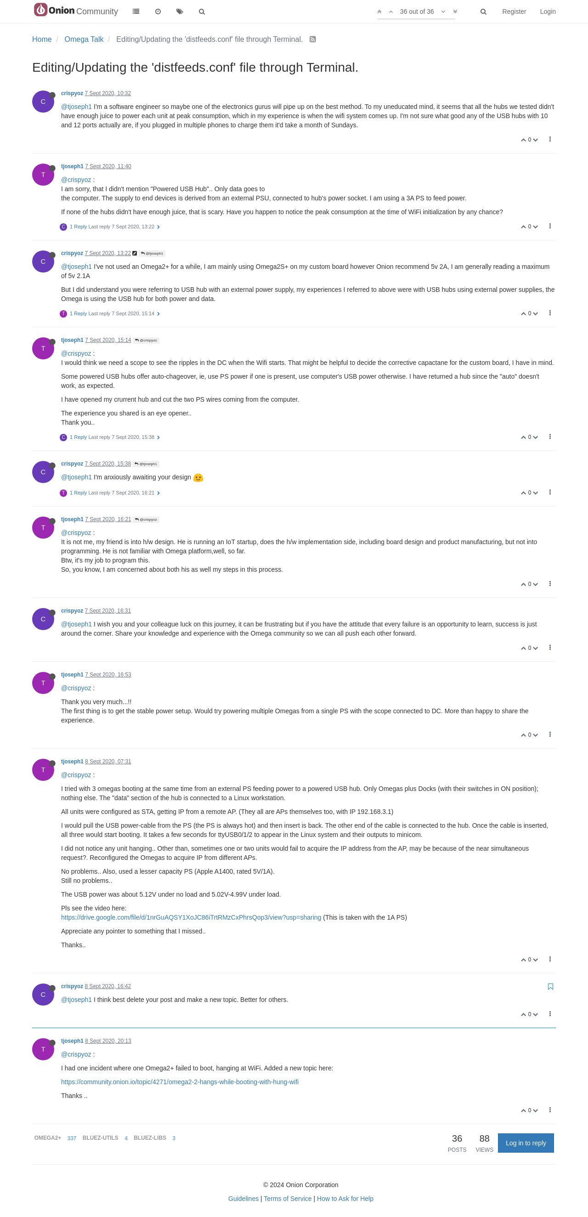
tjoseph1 (72, 166)
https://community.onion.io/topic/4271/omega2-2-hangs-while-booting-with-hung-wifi (180, 1082)
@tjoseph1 (76, 106)
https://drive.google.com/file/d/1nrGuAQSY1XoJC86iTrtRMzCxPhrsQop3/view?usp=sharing (191, 917)
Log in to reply (526, 1143)
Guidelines (243, 1198)
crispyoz (72, 93)
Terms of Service (287, 1198)
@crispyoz (76, 179)
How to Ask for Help (345, 1198)
